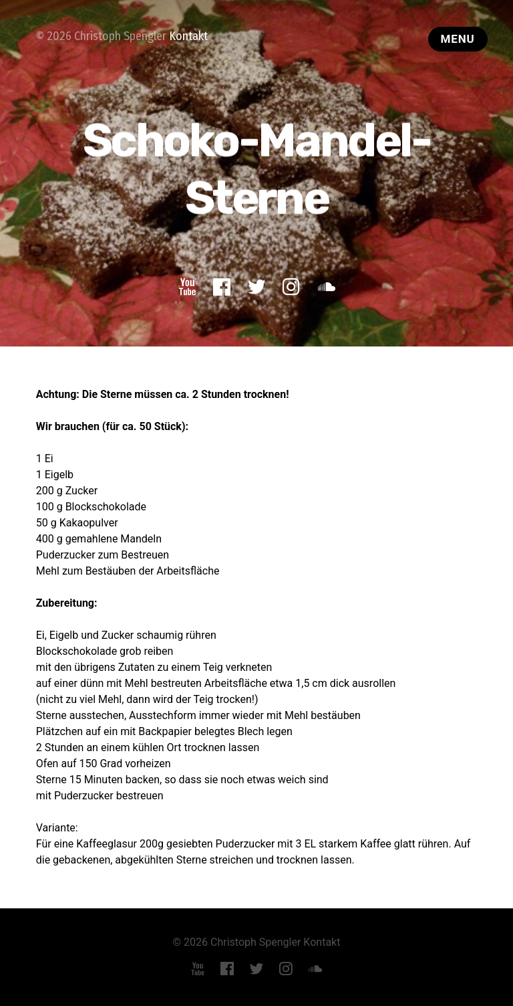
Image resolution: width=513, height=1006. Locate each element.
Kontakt (188, 36)
